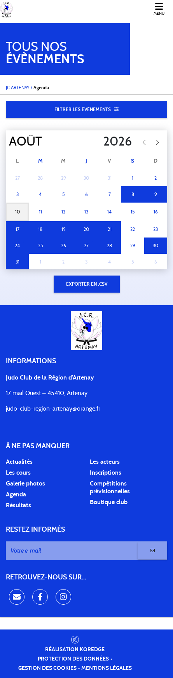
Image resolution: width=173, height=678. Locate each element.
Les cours (18, 473)
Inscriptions (105, 473)
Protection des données (73, 659)
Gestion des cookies (47, 668)
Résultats (18, 505)
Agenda (16, 494)
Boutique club (109, 502)
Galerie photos (25, 483)
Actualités (19, 462)
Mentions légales (106, 668)
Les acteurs (105, 462)
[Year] (105, 141)
